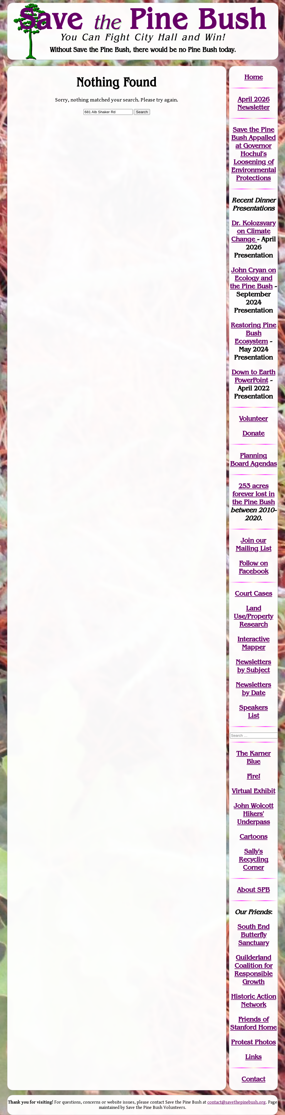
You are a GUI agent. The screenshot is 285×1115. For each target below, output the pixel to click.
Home (253, 77)
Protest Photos (253, 1042)
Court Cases (253, 593)
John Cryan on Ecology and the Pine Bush (253, 278)
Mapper (253, 647)
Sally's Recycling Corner (253, 859)
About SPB (253, 890)
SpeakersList (253, 711)
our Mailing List (253, 544)
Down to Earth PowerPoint (253, 376)
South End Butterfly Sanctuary (253, 935)
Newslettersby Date (253, 689)
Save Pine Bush (143, 18)
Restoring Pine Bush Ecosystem (253, 333)
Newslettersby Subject (253, 666)
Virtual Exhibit (253, 791)
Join (247, 540)
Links (253, 1057)
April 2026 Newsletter (253, 103)
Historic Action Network (253, 1000)
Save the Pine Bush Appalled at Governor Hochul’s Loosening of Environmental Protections (253, 153)
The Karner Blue (253, 757)
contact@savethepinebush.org (236, 1102)
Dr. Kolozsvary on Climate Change (253, 231)
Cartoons (253, 836)
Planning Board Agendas (253, 459)
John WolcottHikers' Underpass (253, 814)
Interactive (253, 639)
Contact (253, 1079)
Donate (253, 433)
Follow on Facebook (253, 567)
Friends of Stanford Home (253, 1023)
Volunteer (253, 418)
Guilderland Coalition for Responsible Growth (253, 969)
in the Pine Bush (253, 498)
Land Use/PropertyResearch (253, 616)
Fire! (253, 776)
